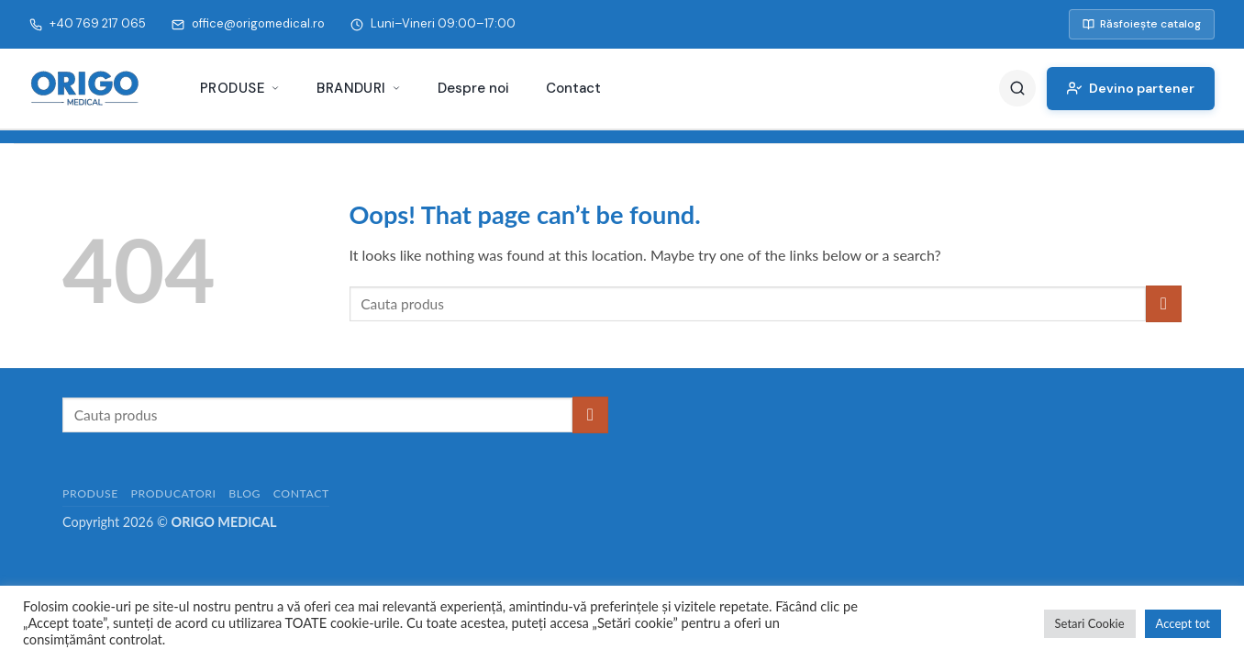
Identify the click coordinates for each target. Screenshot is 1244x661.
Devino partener (1130, 88)
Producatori (174, 493)
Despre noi (473, 88)
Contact (573, 88)
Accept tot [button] (1183, 623)
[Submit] (1164, 303)
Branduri (359, 88)
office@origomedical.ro (248, 23)
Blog (244, 493)
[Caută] (1017, 88)
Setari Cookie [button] (1090, 623)
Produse (240, 88)
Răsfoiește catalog (1142, 24)
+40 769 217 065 (87, 23)
